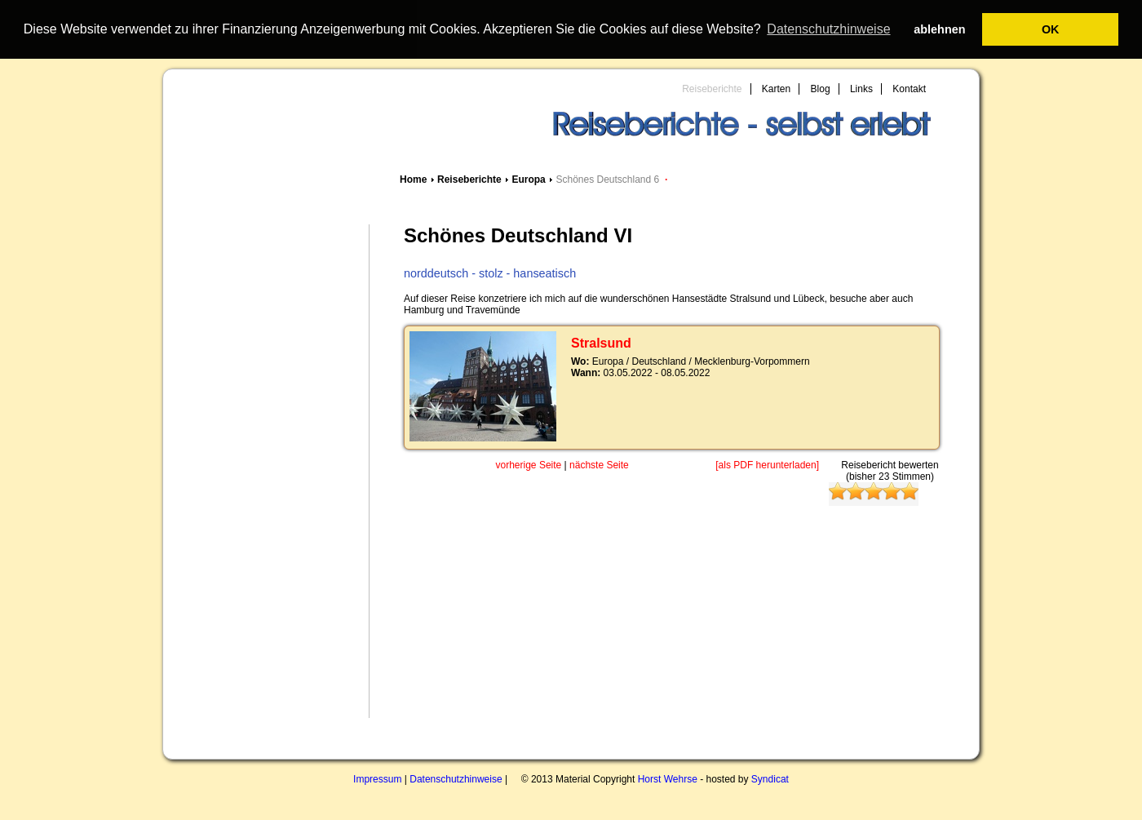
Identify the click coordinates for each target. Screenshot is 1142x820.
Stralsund (601, 343)
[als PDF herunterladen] (767, 465)
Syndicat (770, 779)
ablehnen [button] (939, 29)
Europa (528, 179)
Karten (776, 89)
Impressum (377, 779)
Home (413, 179)
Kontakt (909, 89)
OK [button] (1051, 29)
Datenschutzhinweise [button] (828, 29)
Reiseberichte (711, 89)
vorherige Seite (529, 465)
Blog (820, 89)
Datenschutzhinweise (455, 779)
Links (861, 89)
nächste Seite (599, 465)
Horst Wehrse (667, 779)
